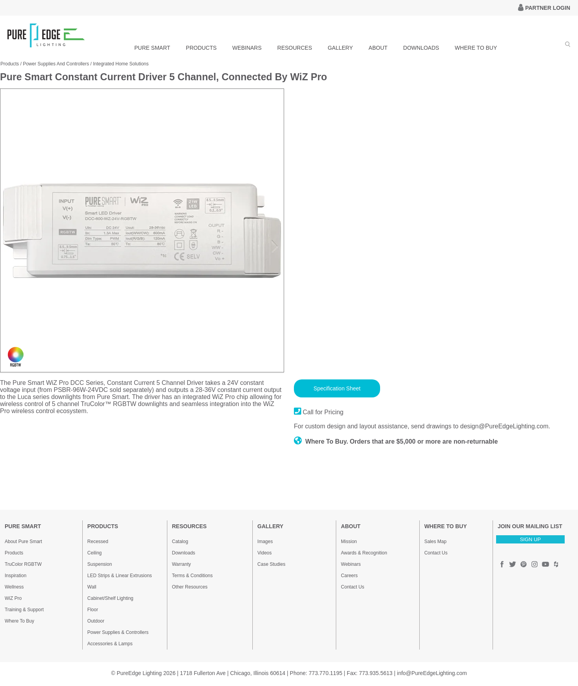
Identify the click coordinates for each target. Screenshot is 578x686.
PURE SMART (152, 48)
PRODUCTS (201, 48)
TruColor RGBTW (23, 564)
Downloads (183, 553)
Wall (91, 587)
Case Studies (271, 564)
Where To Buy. (321, 441)
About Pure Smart (23, 541)
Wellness (14, 587)
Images (265, 541)
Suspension (99, 564)
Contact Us (352, 587)
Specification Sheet (337, 388)
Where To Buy (19, 621)
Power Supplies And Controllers (56, 64)
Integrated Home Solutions (121, 64)
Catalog (180, 541)
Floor (92, 609)
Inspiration (15, 575)
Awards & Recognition (364, 553)
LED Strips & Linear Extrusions (119, 575)
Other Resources (190, 587)
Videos (264, 553)
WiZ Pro (13, 598)
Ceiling (94, 553)
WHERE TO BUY (476, 48)
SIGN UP (530, 539)
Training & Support (24, 609)
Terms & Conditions (192, 575)
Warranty (181, 564)
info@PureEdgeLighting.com (432, 673)
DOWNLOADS (421, 48)
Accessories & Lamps (109, 643)
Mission (349, 541)
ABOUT (378, 48)
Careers (349, 575)
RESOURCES (294, 48)
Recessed (97, 541)
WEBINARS (247, 48)
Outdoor (95, 621)
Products (9, 64)
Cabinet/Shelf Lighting (110, 598)
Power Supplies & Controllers (118, 632)
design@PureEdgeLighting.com (504, 426)
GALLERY (340, 48)
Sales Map (435, 541)
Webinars (351, 564)
